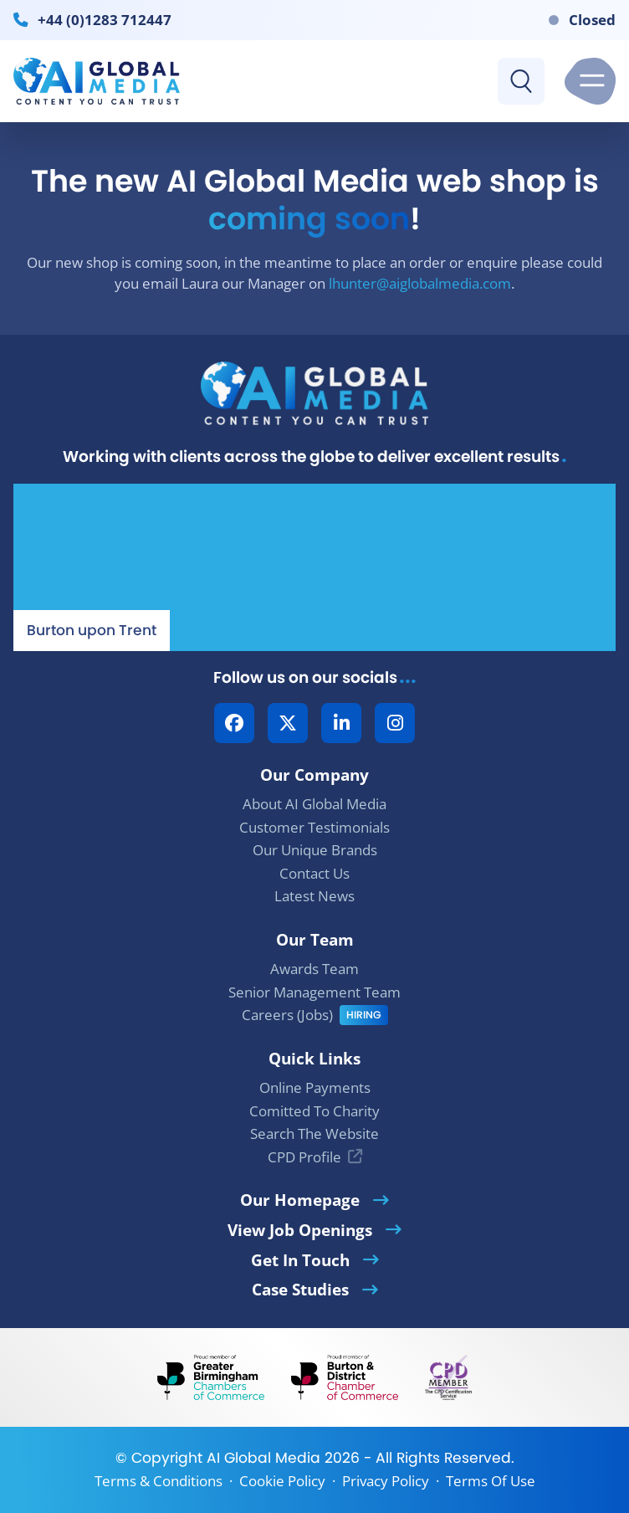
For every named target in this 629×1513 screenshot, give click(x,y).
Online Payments (315, 1087)
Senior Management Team (314, 992)
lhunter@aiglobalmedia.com (420, 283)
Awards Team (314, 968)
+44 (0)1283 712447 (104, 19)
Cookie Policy (282, 1480)
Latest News (314, 895)
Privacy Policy (385, 1480)
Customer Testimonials (314, 827)
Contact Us (314, 873)
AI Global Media (263, 1458)
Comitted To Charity (314, 1111)
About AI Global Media (314, 803)
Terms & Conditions (158, 1480)
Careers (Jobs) (287, 1014)
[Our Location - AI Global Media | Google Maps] (314, 567)
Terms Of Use (490, 1480)
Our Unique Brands (315, 849)
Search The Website (314, 1133)
